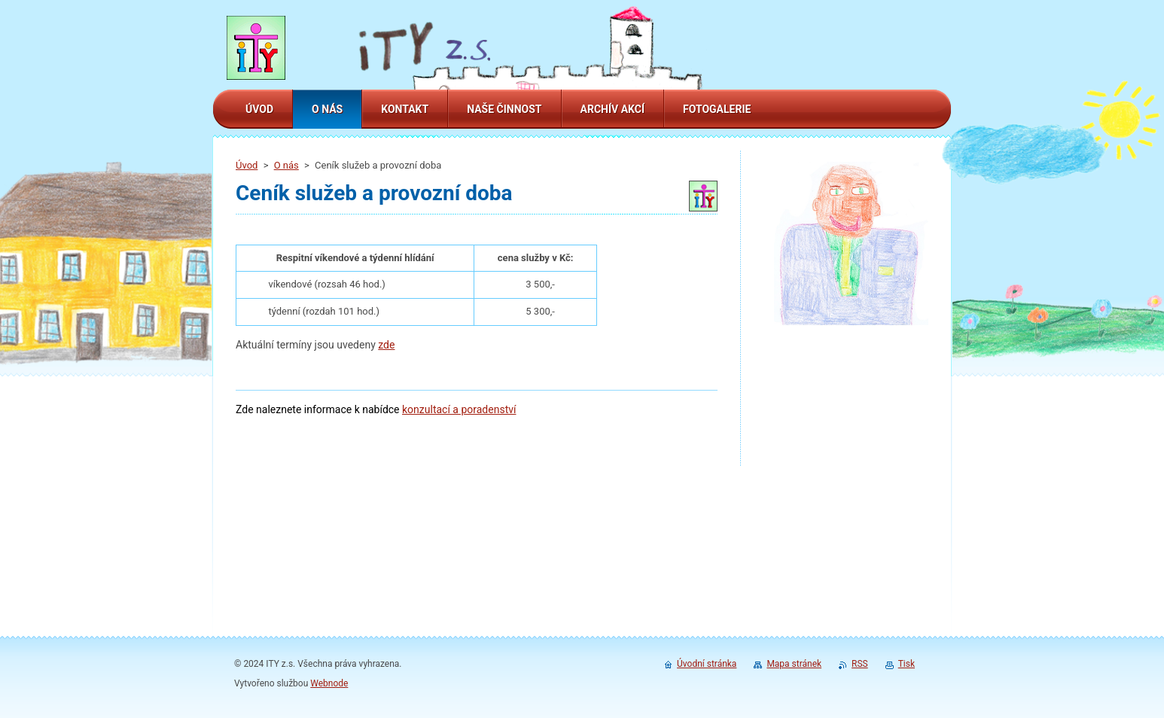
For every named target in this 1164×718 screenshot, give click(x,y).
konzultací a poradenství (459, 409)
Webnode (329, 683)
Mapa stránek (793, 664)
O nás (286, 165)
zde (386, 345)
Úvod (246, 165)
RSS (860, 664)
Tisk (906, 664)
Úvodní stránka (706, 664)
